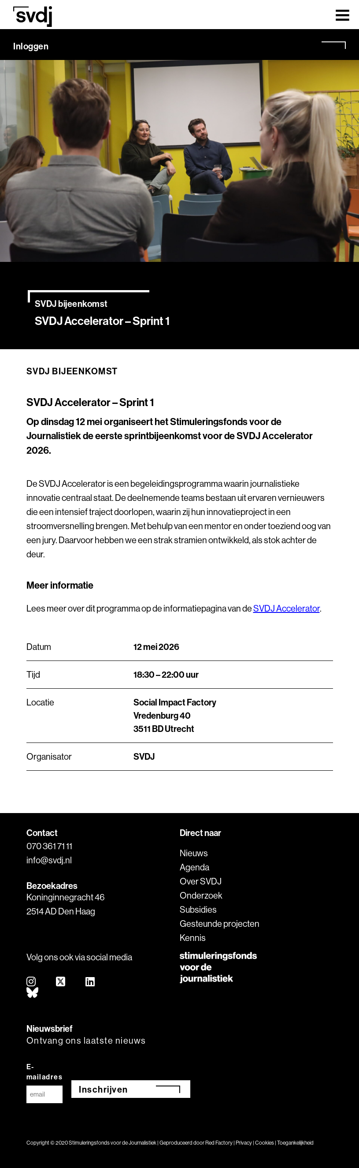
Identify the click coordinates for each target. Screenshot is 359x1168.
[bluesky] (32, 993)
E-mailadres (44, 1071)
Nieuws (194, 852)
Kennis (193, 937)
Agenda (194, 867)
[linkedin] (90, 982)
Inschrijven (103, 1089)
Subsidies (198, 909)
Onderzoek (201, 895)
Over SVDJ (201, 881)
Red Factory (219, 1142)
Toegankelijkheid (295, 1142)
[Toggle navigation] (342, 14)
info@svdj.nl (49, 860)
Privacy (244, 1142)
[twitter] (61, 982)
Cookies (264, 1142)
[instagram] (31, 982)
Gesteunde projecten (219, 923)
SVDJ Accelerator (286, 608)
